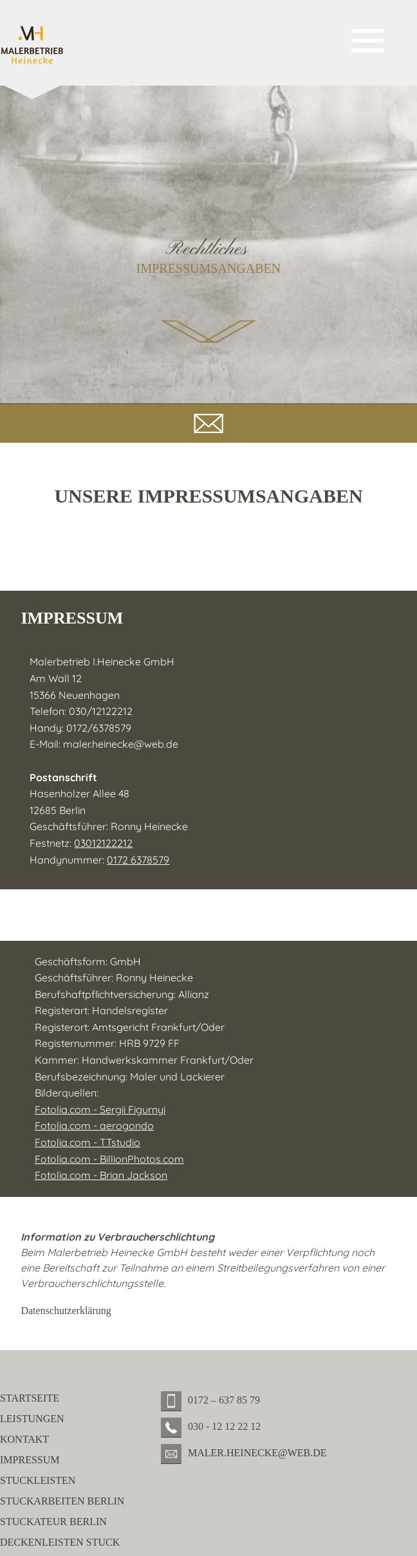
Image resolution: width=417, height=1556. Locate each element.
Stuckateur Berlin (53, 1521)
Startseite (29, 1398)
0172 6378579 (138, 859)
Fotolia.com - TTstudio (87, 1142)
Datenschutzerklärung (66, 1310)
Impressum (29, 1459)
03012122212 (103, 843)
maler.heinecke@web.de (120, 743)
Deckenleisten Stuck (60, 1542)
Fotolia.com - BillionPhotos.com (109, 1159)
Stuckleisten (37, 1480)
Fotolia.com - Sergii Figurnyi (100, 1109)
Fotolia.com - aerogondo (94, 1125)
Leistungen (32, 1418)
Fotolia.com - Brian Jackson (101, 1175)
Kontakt (24, 1439)
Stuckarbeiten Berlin (62, 1501)
